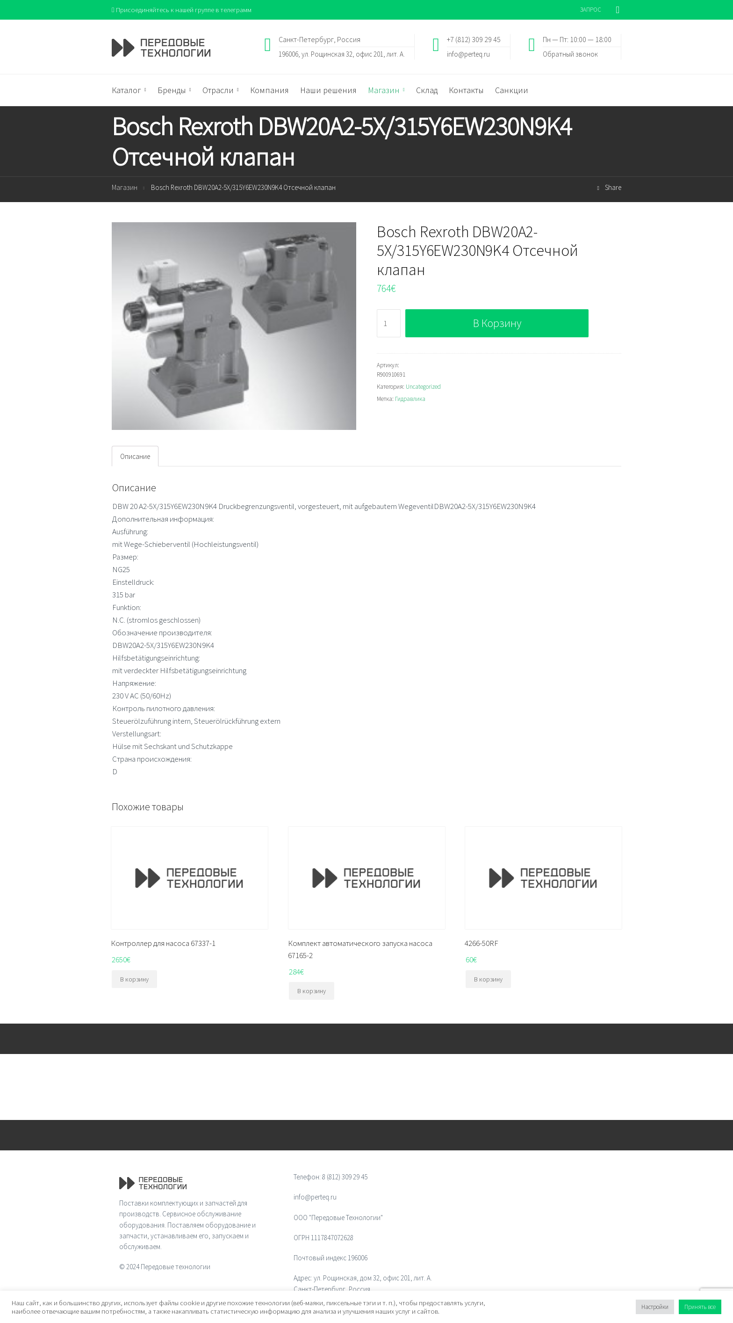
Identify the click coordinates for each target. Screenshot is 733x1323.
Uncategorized (423, 387)
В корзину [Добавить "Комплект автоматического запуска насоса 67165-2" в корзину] (311, 991)
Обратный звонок (570, 54)
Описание (135, 456)
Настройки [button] (654, 1307)
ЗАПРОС (590, 10)
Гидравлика (410, 399)
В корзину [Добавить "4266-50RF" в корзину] (488, 979)
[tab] (135, 456)
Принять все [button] (700, 1307)
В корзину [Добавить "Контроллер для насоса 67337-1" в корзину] (134, 979)
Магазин (124, 187)
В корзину (497, 323)
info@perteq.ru (468, 54)
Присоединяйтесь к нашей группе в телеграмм (183, 9)
